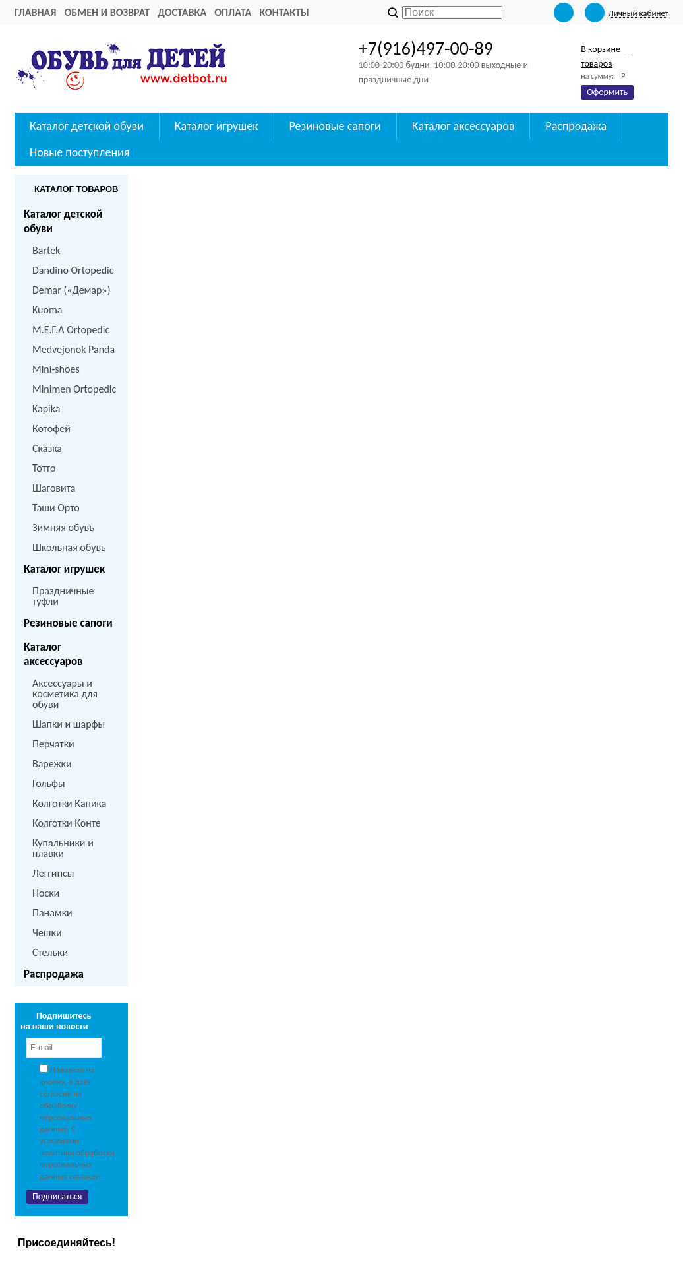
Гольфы (48, 783)
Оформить (607, 92)
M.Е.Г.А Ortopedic (70, 329)
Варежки (52, 763)
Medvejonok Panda (73, 349)
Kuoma (47, 309)
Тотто (43, 468)
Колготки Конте (66, 823)
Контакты (284, 12)
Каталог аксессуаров (53, 654)
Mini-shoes (56, 369)
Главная (35, 12)
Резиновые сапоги (68, 623)
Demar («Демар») (71, 290)
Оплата (232, 12)
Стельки (50, 952)
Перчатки (53, 744)
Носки (45, 893)
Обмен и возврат (107, 12)
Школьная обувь (69, 547)
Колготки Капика (69, 803)
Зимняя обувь (63, 527)
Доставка (182, 12)
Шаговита (54, 488)
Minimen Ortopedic (74, 389)
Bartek (46, 250)
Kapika (46, 408)
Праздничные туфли (63, 596)
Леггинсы (53, 873)
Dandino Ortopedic (72, 270)
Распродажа (54, 974)
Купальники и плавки (63, 848)
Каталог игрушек (64, 569)
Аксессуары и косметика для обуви (65, 694)
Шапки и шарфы (68, 724)
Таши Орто (56, 507)
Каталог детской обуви (63, 221)
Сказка (47, 448)
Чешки (47, 932)
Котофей (51, 428)
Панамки (52, 912)
